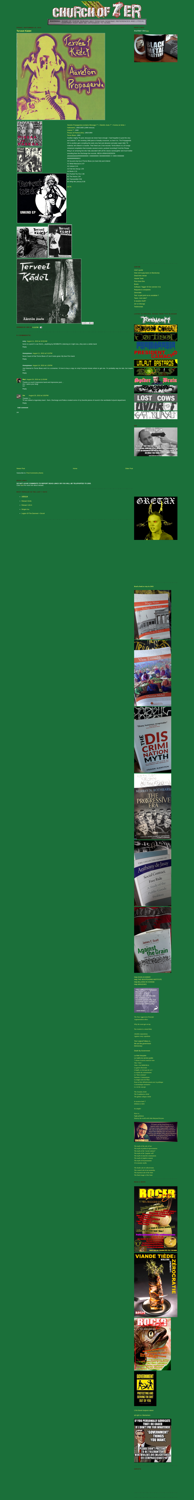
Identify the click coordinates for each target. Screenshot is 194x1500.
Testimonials (138, 307)
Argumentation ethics (141, 1019)
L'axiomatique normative (142, 1084)
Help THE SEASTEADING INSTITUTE (148, 979)
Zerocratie (137, 292)
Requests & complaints (142, 290)
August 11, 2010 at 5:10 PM (42, 353)
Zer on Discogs (139, 304)
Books (136, 284)
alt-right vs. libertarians (142, 1415)
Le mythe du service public (143, 1058)
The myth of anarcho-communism (145, 1156)
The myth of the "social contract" (145, 1151)
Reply (25, 347)
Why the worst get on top (142, 1024)
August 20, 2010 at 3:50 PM (38, 395)
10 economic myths (140, 1163)
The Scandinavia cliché (141, 1094)
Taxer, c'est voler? (140, 298)
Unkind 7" (70, 130)
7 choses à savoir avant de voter (144, 1060)
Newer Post (21, 468)
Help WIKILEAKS (140, 984)
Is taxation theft (139, 1101)
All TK (69, 187)
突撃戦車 (25, 497)
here (22, 485)
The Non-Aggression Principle (144, 1017)
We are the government (142, 1043)
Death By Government (142, 1051)
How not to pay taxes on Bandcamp (146, 273)
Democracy (138, 1046)
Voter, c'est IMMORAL (141, 1065)
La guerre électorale (140, 1068)
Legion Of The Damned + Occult (33, 513)
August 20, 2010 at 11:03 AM (37, 379)
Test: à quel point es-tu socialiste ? (146, 295)
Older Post (129, 468)
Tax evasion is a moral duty (143, 1029)
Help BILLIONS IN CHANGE (144, 982)
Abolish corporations (141, 1034)
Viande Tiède (139, 278)
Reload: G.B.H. (27, 505)
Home (75, 468)
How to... (137, 1113)
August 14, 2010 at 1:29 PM (42, 365)
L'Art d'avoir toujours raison (144, 1410)
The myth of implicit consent (143, 1158)
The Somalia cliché (140, 1092)
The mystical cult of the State (143, 1172)
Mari (24, 379)
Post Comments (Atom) (34, 473)
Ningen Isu (25, 509)
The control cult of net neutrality (144, 1170)
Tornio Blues (71, 135)
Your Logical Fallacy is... (142, 1041)
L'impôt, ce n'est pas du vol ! (143, 1070)
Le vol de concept (140, 1087)
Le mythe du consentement (142, 1072)
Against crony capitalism (142, 1036)
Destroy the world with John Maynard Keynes (149, 1118)
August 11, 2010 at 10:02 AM (37, 341)
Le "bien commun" (140, 1075)
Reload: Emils (26, 501)
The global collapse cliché (142, 1097)
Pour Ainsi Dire (139, 281)
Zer (24, 395)
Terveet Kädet (24, 31)
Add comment (22, 408)
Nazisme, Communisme (142, 1077)
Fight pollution (139, 1116)
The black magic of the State (143, 1175)
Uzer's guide (138, 270)
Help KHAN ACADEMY (142, 977)
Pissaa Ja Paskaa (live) (75, 133)
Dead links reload (140, 276)
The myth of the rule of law (143, 1146)
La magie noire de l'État (141, 1080)
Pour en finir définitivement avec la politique (148, 1082)
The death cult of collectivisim (144, 1168)
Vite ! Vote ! (138, 1063)
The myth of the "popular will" (144, 1153)
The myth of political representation (145, 1148)
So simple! (137, 1109)
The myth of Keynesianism (143, 1160)
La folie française (140, 1055)
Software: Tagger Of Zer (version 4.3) (147, 287)
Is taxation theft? (140, 301)
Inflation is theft (139, 1104)
